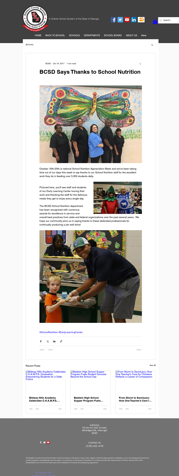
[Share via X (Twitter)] (47, 341)
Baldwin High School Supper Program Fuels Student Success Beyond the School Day (89, 399)
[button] (155, 21)
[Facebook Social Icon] (113, 19)
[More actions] (140, 63)
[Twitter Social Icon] (120, 19)
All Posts (29, 44)
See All (153, 365)
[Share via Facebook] (40, 341)
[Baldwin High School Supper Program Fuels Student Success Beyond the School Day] (91, 381)
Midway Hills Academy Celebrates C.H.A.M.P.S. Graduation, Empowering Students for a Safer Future (45, 399)
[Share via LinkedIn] (54, 341)
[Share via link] (61, 341)
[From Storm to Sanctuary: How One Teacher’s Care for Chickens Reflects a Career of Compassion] (136, 381)
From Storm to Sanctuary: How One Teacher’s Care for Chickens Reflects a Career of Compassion (135, 399)
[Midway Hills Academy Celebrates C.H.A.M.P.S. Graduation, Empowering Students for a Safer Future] (46, 381)
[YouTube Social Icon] (127, 19)
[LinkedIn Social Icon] (133, 19)
